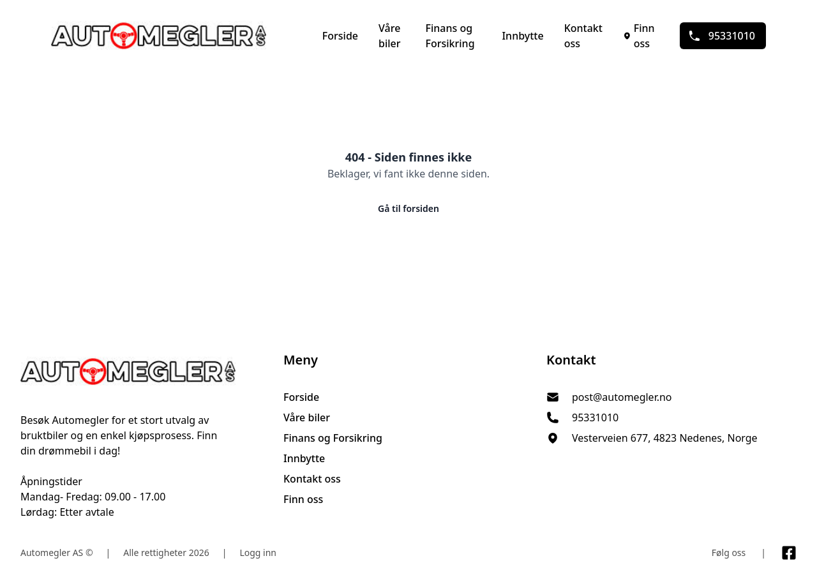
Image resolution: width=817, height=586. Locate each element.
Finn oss (639, 35)
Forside (340, 36)
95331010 (721, 36)
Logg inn (257, 552)
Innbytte (522, 36)
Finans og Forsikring (449, 35)
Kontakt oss (583, 35)
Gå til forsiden (408, 208)
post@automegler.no (622, 397)
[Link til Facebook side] (789, 552)
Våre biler (390, 35)
